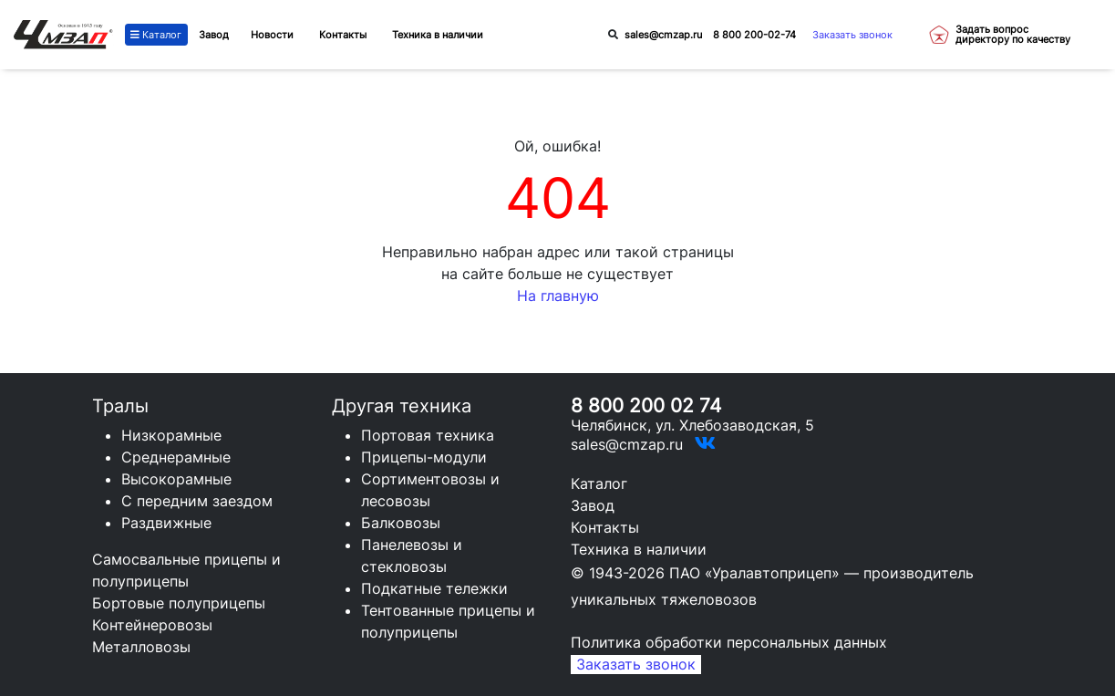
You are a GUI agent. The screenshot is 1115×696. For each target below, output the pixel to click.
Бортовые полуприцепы (178, 603)
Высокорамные (176, 479)
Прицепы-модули (424, 457)
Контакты (605, 527)
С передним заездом (197, 501)
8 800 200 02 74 (646, 405)
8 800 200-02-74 (754, 34)
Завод (214, 34)
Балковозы (400, 523)
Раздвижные (166, 523)
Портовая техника (427, 435)
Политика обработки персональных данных (729, 642)
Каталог (155, 34)
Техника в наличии (639, 549)
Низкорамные (171, 435)
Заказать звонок (852, 34)
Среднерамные (176, 457)
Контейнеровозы (152, 625)
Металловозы (141, 647)
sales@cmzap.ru (663, 34)
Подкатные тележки (434, 588)
